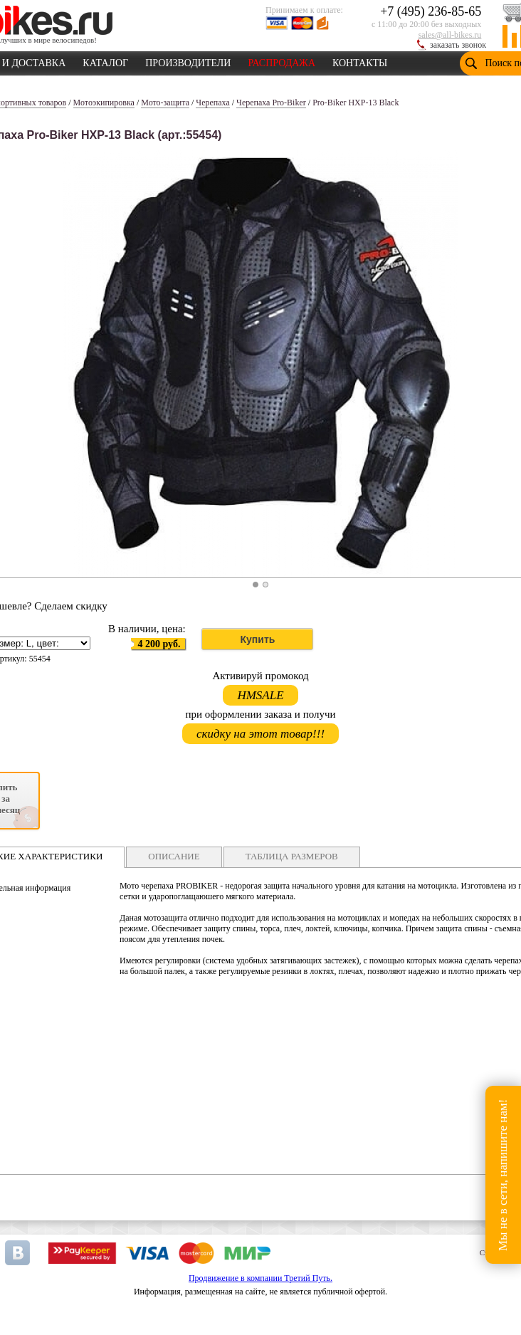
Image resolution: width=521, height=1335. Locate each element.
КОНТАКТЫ (359, 60)
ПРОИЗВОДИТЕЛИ (188, 60)
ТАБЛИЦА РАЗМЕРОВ (292, 856)
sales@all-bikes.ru (450, 35)
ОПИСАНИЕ (173, 856)
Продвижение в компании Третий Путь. (260, 1278)
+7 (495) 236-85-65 (430, 11)
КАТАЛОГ (105, 60)
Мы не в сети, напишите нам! (503, 1174)
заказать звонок (458, 45)
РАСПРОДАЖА (281, 60)
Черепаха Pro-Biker (271, 103)
